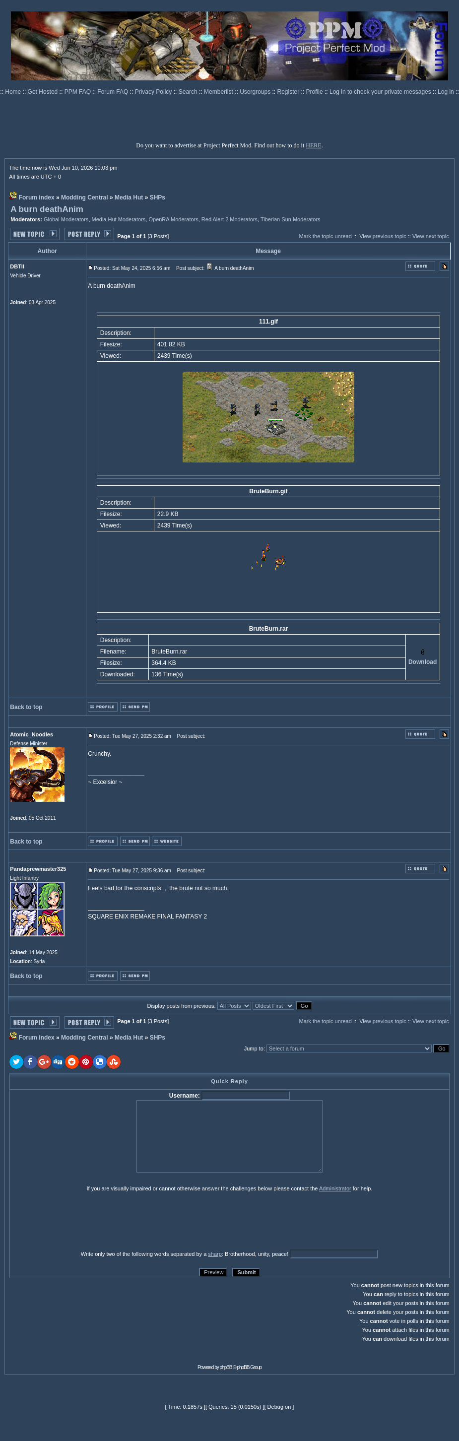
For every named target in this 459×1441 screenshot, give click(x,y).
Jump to (253, 1048)
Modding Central (84, 197)
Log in (446, 91)
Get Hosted (44, 91)
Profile (315, 91)
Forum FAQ (113, 91)
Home (13, 91)
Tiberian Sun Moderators (291, 219)
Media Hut (129, 197)
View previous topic (382, 236)
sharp (215, 1254)
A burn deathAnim (46, 209)
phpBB (226, 1367)
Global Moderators (66, 219)
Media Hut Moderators (119, 219)
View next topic (430, 236)
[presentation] (86, 1220)
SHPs (157, 197)
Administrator (335, 1188)
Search (189, 91)
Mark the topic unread (325, 236)
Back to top (26, 707)
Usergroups (256, 91)
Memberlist (219, 91)
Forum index (37, 197)
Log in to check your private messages (381, 91)
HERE (313, 145)
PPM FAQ (79, 91)
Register (289, 91)
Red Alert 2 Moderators (229, 219)
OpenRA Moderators (173, 219)
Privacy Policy (154, 91)
